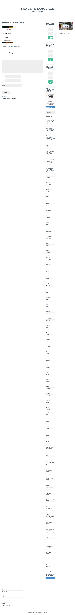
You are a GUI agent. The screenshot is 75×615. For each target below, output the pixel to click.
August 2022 (48, 269)
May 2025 (47, 198)
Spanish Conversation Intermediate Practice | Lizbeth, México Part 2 (50, 124)
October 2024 (48, 215)
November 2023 (48, 238)
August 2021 (48, 297)
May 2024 (47, 224)
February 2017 (48, 362)
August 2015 (48, 400)
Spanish (47, 520)
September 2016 (48, 374)
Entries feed (48, 566)
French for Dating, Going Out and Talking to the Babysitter (50, 474)
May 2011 (47, 435)
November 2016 (48, 369)
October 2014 (48, 414)
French (47, 464)
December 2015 (48, 393)
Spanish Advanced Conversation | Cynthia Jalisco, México (50, 170)
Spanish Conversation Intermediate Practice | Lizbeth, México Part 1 (50, 129)
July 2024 (47, 219)
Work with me (24, 2)
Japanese (47, 496)
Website (3, 85)
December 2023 (48, 236)
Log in (47, 564)
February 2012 (48, 423)
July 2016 (47, 379)
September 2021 (48, 294)
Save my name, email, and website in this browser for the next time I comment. (19, 88)
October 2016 (48, 372)
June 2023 (47, 245)
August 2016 (48, 376)
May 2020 (47, 332)
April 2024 (47, 226)
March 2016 (48, 388)
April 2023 (47, 250)
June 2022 (47, 273)
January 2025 (48, 208)
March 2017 (48, 360)
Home (3, 2)
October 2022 (48, 264)
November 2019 (48, 346)
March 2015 (48, 409)
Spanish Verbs (48, 544)
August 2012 (48, 416)
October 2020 (48, 320)
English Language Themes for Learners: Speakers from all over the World (50, 461)
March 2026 (48, 177)
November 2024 (48, 212)
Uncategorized (48, 558)
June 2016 (47, 381)
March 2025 (48, 203)
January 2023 (48, 257)
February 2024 (48, 231)
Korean (47, 502)
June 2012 (47, 419)
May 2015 (47, 407)
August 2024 (48, 217)
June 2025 (47, 196)
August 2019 (48, 353)
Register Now (51, 38)
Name (3, 76)
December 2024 (48, 210)
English (47, 457)
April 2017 (47, 358)
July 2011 (47, 430)
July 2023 (47, 243)
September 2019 (48, 351)
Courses (3, 598)
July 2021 (47, 299)
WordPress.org (48, 571)
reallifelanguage (16, 46)
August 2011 (48, 428)
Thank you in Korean (12, 97)
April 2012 (47, 421)
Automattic (45, 612)
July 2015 (47, 402)
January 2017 (48, 365)
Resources (8, 2)
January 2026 (48, 182)
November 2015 (48, 395)
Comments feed (48, 568)
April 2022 (47, 278)
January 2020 (48, 341)
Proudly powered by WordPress (32, 612)
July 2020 (47, 327)
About (31, 2)
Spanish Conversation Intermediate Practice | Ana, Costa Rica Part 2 (50, 138)
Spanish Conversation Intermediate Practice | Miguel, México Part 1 (50, 134)
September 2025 (48, 189)
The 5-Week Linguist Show (50, 555)
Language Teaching (49, 508)
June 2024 (47, 222)
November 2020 (48, 318)
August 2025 (48, 191)
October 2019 (48, 348)
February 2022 (48, 283)
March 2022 (48, 280)
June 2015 (47, 405)
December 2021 (48, 287)
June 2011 (47, 433)
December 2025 (48, 184)
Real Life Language (37, 8)
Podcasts (16, 2)
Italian (47, 491)
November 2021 (48, 290)
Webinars (3, 596)
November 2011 (48, 426)
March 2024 (48, 229)
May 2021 (47, 304)
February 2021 (48, 311)
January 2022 (48, 285)
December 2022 (48, 259)
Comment (4, 58)
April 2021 (47, 306)
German (47, 481)
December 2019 (48, 344)
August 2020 (48, 325)
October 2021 (48, 292)
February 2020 (48, 339)
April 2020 (47, 334)
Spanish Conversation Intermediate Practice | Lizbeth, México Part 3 (50, 120)
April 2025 (47, 201)
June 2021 (47, 301)
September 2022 (48, 266)
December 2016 (48, 367)
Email (3, 80)
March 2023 (48, 252)
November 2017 (48, 355)
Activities (47, 441)
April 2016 (47, 386)
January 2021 (48, 313)
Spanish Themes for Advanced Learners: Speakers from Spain (49, 540)
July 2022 (47, 271)
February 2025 (48, 205)
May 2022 (47, 276)
